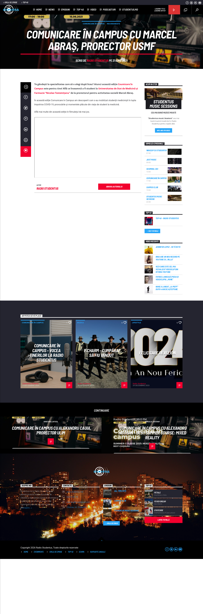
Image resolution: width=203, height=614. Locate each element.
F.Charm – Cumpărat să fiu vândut (102, 408)
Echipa (81, 607)
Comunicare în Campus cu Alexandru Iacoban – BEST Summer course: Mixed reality (152, 487)
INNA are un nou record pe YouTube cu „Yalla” (168, 313)
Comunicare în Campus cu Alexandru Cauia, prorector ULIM (51, 485)
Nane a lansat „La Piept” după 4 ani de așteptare (167, 343)
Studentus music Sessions (154, 252)
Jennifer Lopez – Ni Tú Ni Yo (168, 302)
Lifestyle (136, 378)
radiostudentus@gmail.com (78, 557)
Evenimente (39, 607)
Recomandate (113, 51)
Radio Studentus (97, 88)
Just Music (151, 214)
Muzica (80, 378)
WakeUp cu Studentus (156, 205)
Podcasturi (109, 9)
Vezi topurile (152, 286)
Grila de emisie (10, 2)
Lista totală (163, 574)
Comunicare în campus (93, 51)
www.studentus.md (75, 547)
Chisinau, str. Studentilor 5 (78, 562)
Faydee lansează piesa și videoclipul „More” (167, 333)
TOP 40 (70, 607)
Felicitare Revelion (157, 407)
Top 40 (24, 2)
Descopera (26, 563)
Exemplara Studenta (31, 439)
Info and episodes (163, 185)
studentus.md (130, 9)
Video (93, 9)
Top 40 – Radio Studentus (167, 273)
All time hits (120, 546)
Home (39, 9)
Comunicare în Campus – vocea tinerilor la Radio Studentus (46, 408)
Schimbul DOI (152, 224)
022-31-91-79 (72, 552)
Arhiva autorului (114, 241)
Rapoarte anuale (97, 607)
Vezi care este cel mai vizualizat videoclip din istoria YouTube (167, 324)
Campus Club (152, 242)
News (51, 9)
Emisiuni (65, 9)
